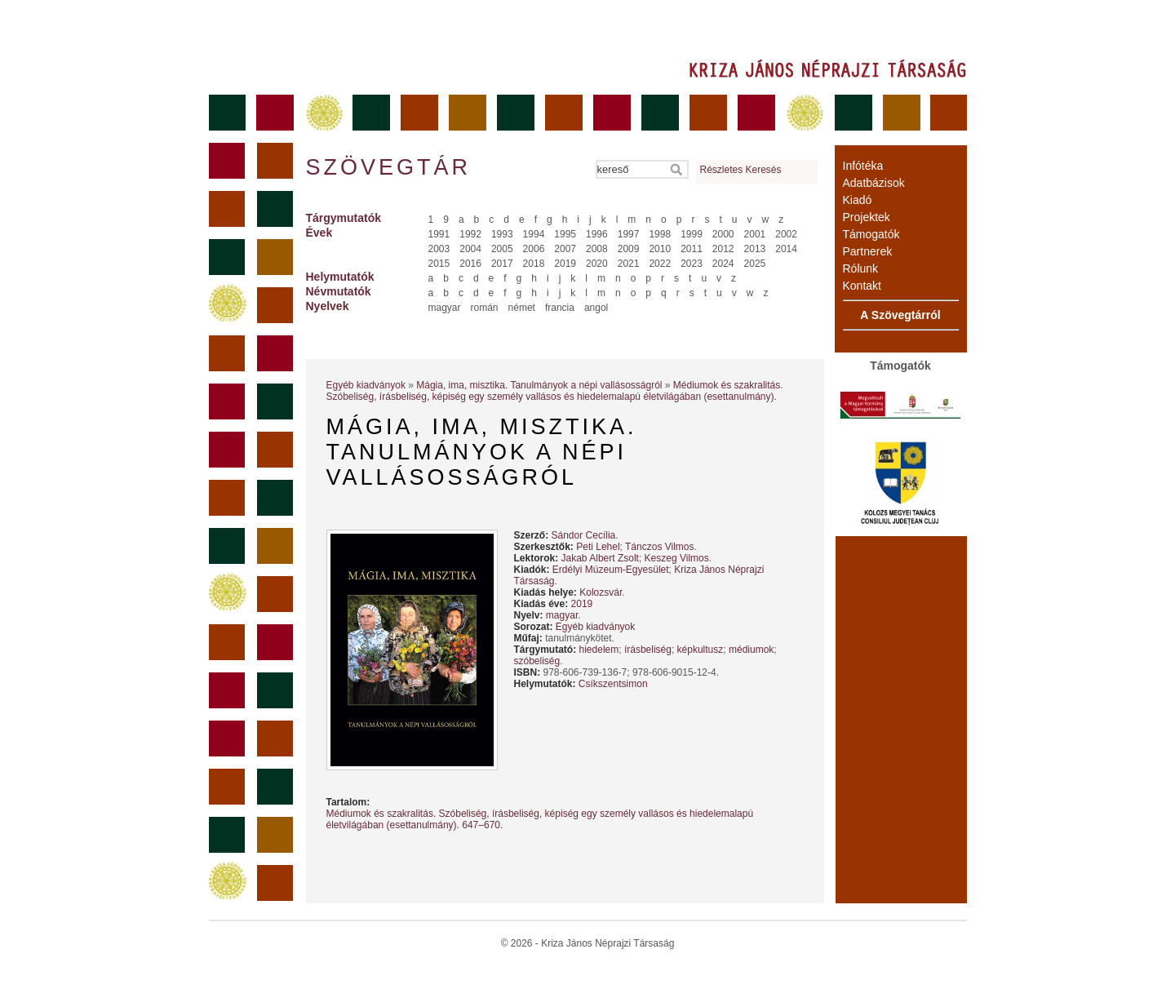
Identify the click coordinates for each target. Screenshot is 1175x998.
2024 (723, 263)
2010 (660, 249)
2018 (534, 263)
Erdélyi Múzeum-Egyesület (610, 569)
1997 (629, 234)
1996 (597, 234)
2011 (692, 249)
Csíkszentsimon (613, 684)
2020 (597, 263)
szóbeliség (537, 661)
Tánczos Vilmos (659, 546)
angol (596, 307)
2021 (629, 263)
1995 (565, 234)
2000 (723, 234)
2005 (502, 249)
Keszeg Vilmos (677, 558)
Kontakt (862, 285)
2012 (723, 249)
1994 (534, 234)
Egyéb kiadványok (366, 385)
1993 (502, 234)
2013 (755, 249)
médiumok (751, 649)
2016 (470, 263)
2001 (755, 234)
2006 (534, 249)
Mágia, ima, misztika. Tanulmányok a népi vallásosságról (539, 385)
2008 (597, 249)
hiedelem (599, 649)
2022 (660, 263)
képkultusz (700, 649)
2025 (755, 263)
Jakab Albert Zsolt (600, 558)
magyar (444, 307)
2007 (565, 249)
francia (559, 307)
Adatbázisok (874, 182)
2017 (502, 263)
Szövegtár (387, 167)
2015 (439, 263)
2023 (692, 263)
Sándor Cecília (584, 535)
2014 (786, 249)
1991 (439, 234)
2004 (470, 249)
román (485, 307)
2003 (439, 249)
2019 (565, 263)
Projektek (866, 217)
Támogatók (871, 234)
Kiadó (857, 199)
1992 (470, 234)
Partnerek (868, 251)
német (521, 307)
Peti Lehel (597, 546)
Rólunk (861, 268)
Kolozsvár (600, 592)
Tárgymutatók (344, 217)
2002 (786, 234)
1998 (660, 234)
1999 (692, 234)
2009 (629, 249)
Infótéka (863, 165)
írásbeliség (648, 649)
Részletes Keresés (741, 169)
